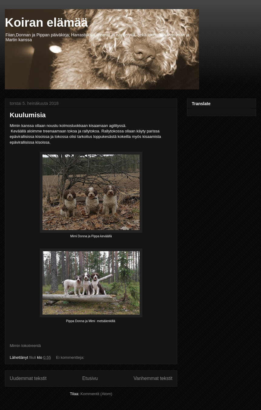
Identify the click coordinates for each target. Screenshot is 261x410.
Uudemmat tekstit (28, 378)
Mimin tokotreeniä (25, 345)
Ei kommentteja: (71, 357)
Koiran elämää (46, 22)
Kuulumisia (28, 115)
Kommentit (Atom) (96, 394)
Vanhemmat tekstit (153, 378)
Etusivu (90, 378)
